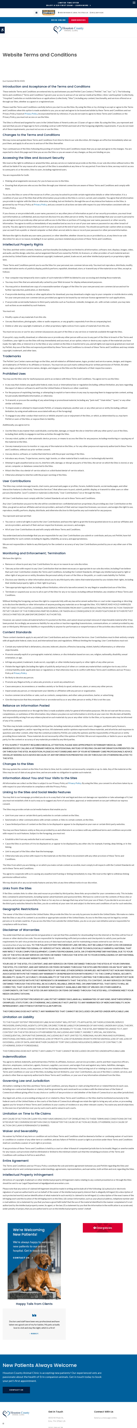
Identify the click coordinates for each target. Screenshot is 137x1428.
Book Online (58, 20)
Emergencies (78, 20)
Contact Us (16, 1390)
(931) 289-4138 (97, 13)
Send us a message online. (105, 1417)
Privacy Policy (30, 113)
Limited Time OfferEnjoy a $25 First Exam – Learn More (67, 4)
